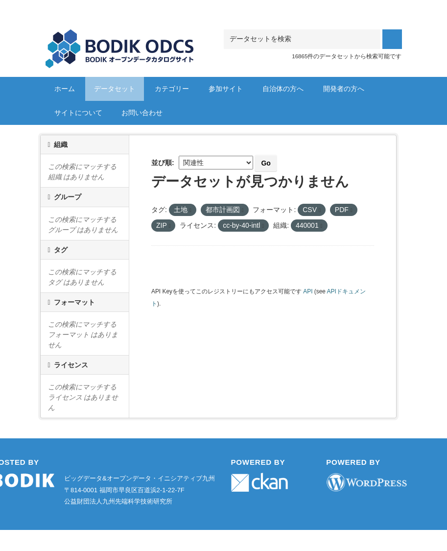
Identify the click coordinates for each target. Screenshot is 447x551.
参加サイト (226, 89)
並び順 (161, 163)
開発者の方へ (343, 89)
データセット (114, 89)
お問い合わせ (142, 113)
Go (265, 163)
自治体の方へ (283, 89)
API (307, 291)
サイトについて (78, 113)
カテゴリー (172, 89)
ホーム (64, 89)
